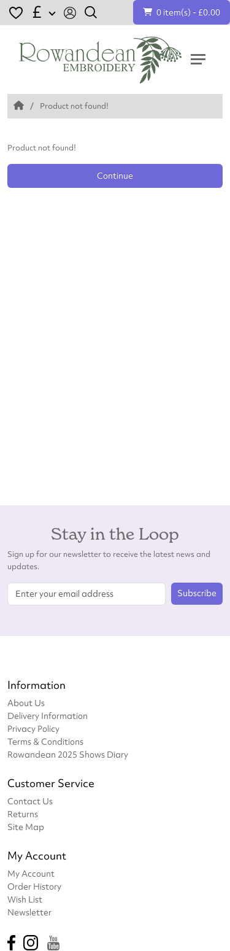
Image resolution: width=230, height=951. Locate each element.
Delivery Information (47, 715)
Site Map (25, 827)
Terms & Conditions (45, 741)
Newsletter (29, 912)
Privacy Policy (33, 728)
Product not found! (74, 106)
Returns (22, 814)
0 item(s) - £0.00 (181, 12)
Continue (115, 175)
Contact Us (30, 801)
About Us (26, 702)
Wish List (24, 899)
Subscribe (197, 593)
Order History (34, 886)
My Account (31, 873)
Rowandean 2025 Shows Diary (67, 754)
